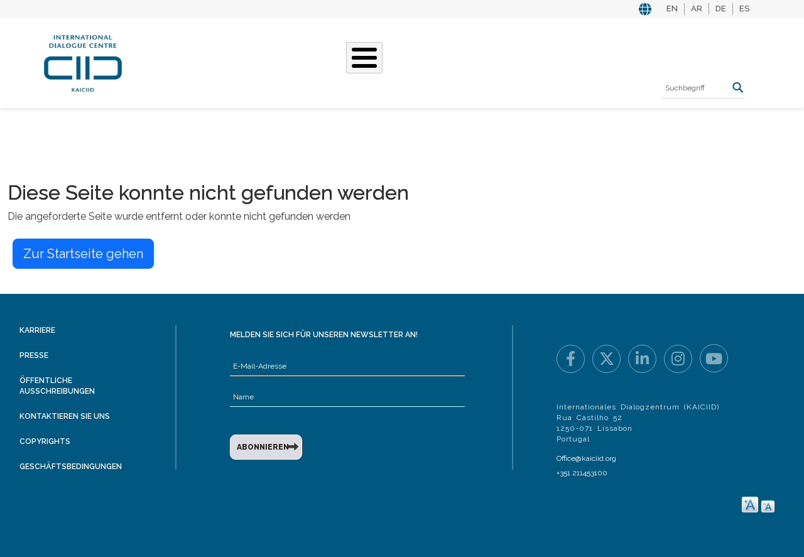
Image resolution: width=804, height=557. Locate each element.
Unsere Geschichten (355, 61)
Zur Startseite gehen (83, 253)
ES (744, 8)
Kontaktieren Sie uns (64, 416)
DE (720, 8)
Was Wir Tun (255, 61)
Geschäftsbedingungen (70, 466)
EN (672, 8)
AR (696, 8)
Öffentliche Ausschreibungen (57, 386)
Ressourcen (563, 61)
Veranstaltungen (470, 61)
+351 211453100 (582, 472)
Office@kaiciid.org (586, 458)
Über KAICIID (179, 61)
